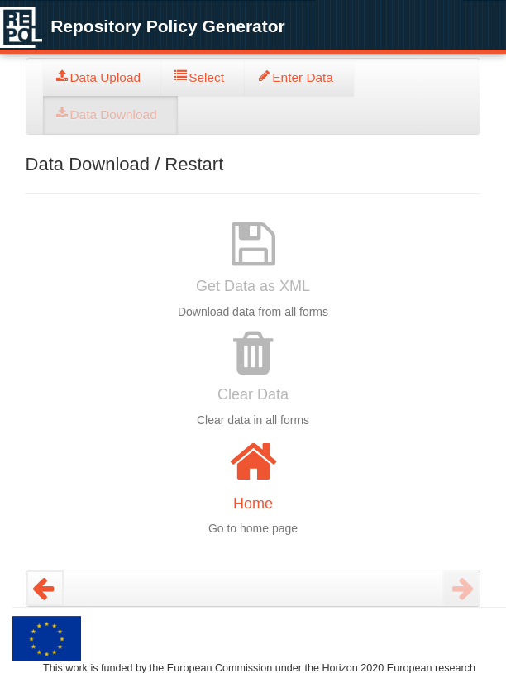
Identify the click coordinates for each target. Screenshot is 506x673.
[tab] (102, 77)
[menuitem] (102, 77)
